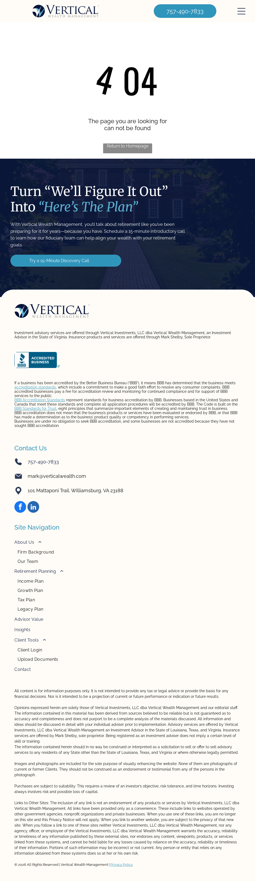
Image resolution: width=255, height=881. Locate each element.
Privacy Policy (121, 865)
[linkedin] (33, 507)
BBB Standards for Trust (35, 408)
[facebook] (20, 507)
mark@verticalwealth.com (57, 476)
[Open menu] (241, 11)
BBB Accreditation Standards (39, 400)
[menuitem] (127, 551)
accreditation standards (35, 387)
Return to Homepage (127, 146)
